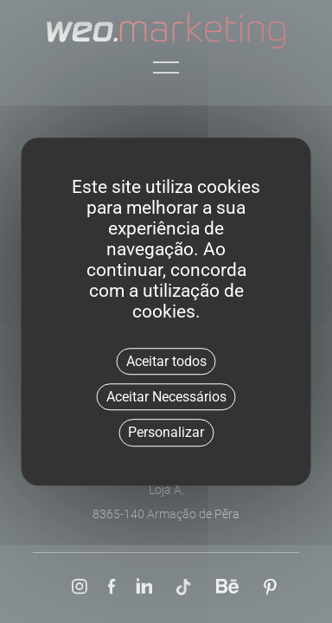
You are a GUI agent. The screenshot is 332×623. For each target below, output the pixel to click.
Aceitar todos (166, 361)
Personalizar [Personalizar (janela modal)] (166, 433)
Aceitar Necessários (166, 397)
